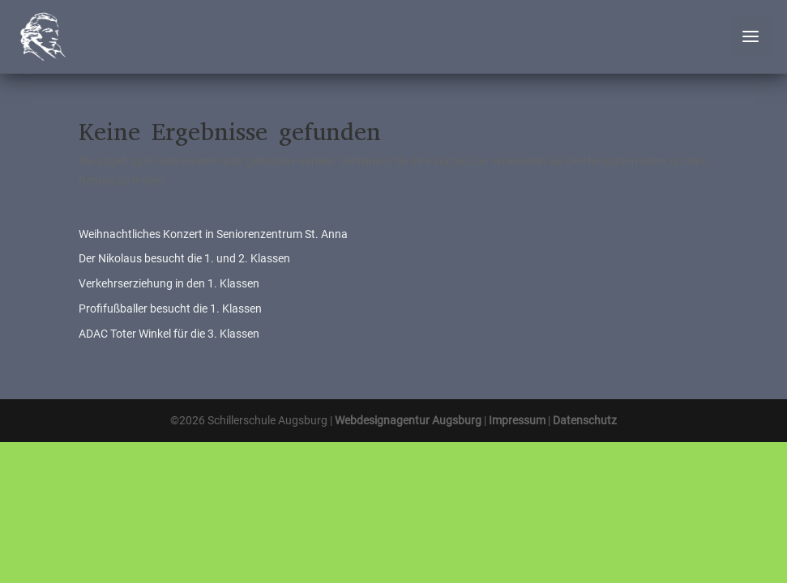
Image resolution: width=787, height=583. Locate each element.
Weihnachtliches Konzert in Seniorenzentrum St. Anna (213, 234)
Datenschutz (585, 420)
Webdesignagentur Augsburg (408, 420)
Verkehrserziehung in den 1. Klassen (169, 283)
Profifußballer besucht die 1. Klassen (170, 308)
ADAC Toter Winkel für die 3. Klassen (169, 333)
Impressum (517, 420)
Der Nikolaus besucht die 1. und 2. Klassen (184, 258)
